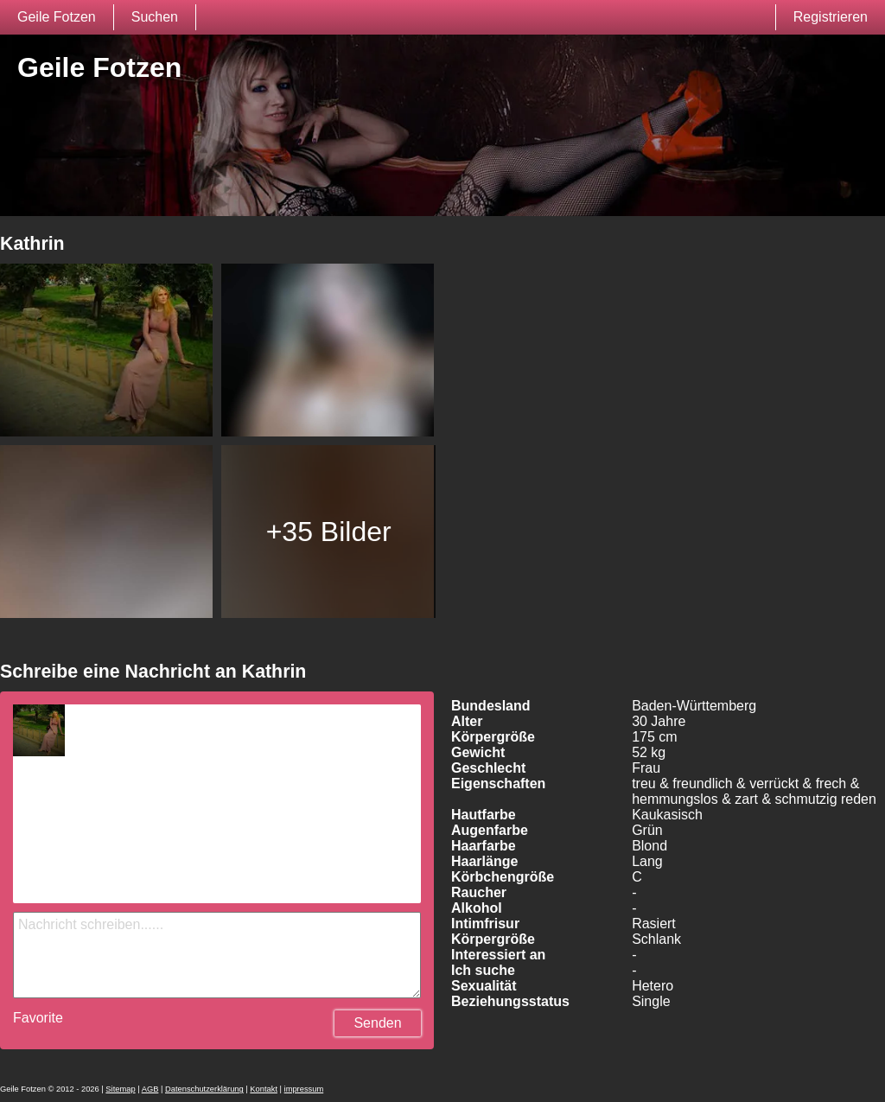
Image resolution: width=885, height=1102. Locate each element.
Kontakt (263, 1089)
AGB (150, 1089)
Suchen (154, 17)
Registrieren (830, 17)
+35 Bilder (329, 531)
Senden (377, 1023)
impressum (304, 1089)
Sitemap (120, 1089)
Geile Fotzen (56, 17)
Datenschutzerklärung (204, 1089)
